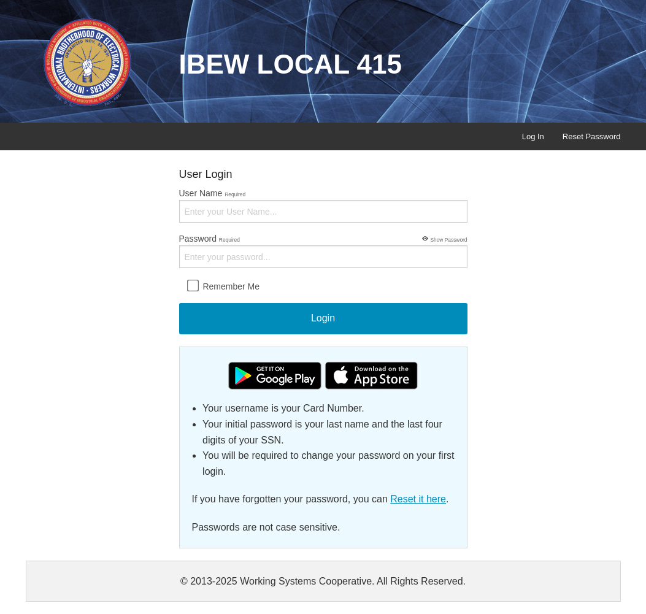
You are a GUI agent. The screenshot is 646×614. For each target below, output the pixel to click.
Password (323, 250)
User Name (323, 205)
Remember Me (223, 286)
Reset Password (592, 136)
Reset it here (418, 499)
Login (323, 318)
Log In (533, 136)
